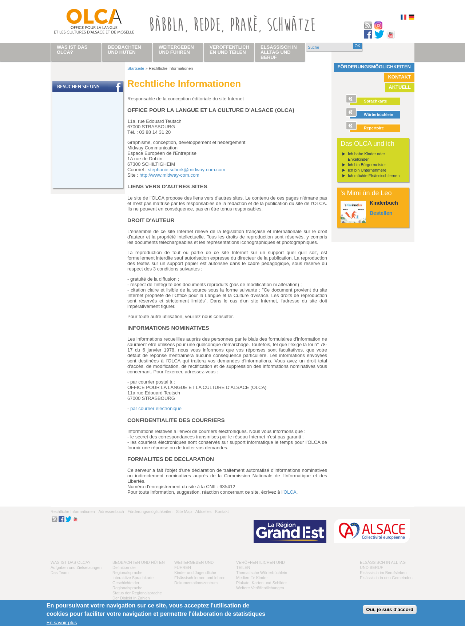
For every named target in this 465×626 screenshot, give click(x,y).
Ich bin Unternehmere (367, 170)
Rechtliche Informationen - (74, 511)
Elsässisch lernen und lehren (200, 577)
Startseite (135, 68)
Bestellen (381, 213)
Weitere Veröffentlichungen (260, 588)
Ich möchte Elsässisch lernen (374, 175)
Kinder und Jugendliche (195, 572)
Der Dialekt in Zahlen (131, 598)
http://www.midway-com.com (169, 175)
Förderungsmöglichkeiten (374, 66)
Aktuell (400, 87)
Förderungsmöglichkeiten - (151, 511)
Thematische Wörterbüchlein (261, 572)
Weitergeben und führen (176, 49)
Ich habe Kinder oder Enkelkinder (366, 156)
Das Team (59, 572)
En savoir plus (62, 622)
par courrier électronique (156, 408)
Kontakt (399, 77)
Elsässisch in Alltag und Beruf (279, 52)
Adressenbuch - (112, 511)
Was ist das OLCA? (70, 562)
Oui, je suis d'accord (389, 609)
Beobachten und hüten (138, 562)
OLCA (289, 492)
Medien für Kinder (252, 577)
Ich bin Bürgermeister (367, 164)
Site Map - (185, 511)
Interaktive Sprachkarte (133, 577)
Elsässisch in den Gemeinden (386, 577)
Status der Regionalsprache (137, 593)
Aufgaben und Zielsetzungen (76, 567)
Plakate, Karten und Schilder (261, 583)
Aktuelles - (204, 511)
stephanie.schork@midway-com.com (186, 169)
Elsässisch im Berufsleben (383, 572)
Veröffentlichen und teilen (229, 49)
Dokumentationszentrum (196, 583)
